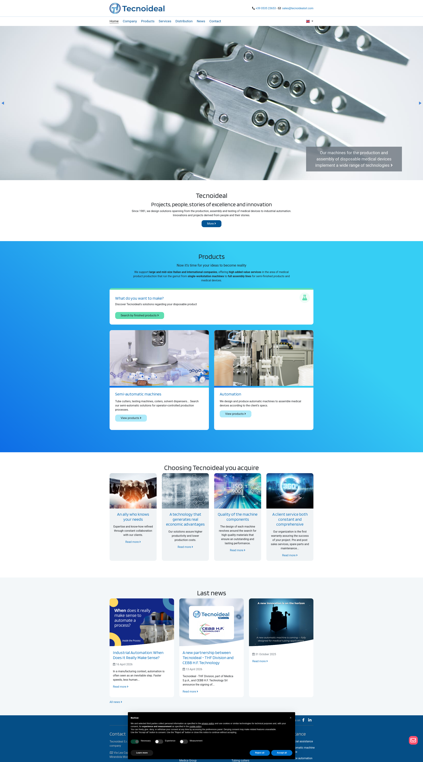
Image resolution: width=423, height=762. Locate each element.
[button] (3, 103)
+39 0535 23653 (266, 8)
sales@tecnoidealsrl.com (297, 8)
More (211, 223)
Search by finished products (140, 315)
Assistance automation (298, 758)
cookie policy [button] (195, 726)
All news (116, 702)
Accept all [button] (282, 753)
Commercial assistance (298, 741)
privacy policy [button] (208, 723)
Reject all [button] (259, 753)
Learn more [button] (142, 753)
